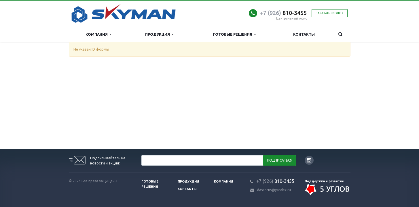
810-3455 (283, 12)
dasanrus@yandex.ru (274, 190)
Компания (98, 34)
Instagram (309, 160)
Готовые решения (234, 34)
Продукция (159, 34)
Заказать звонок (329, 13)
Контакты (304, 34)
